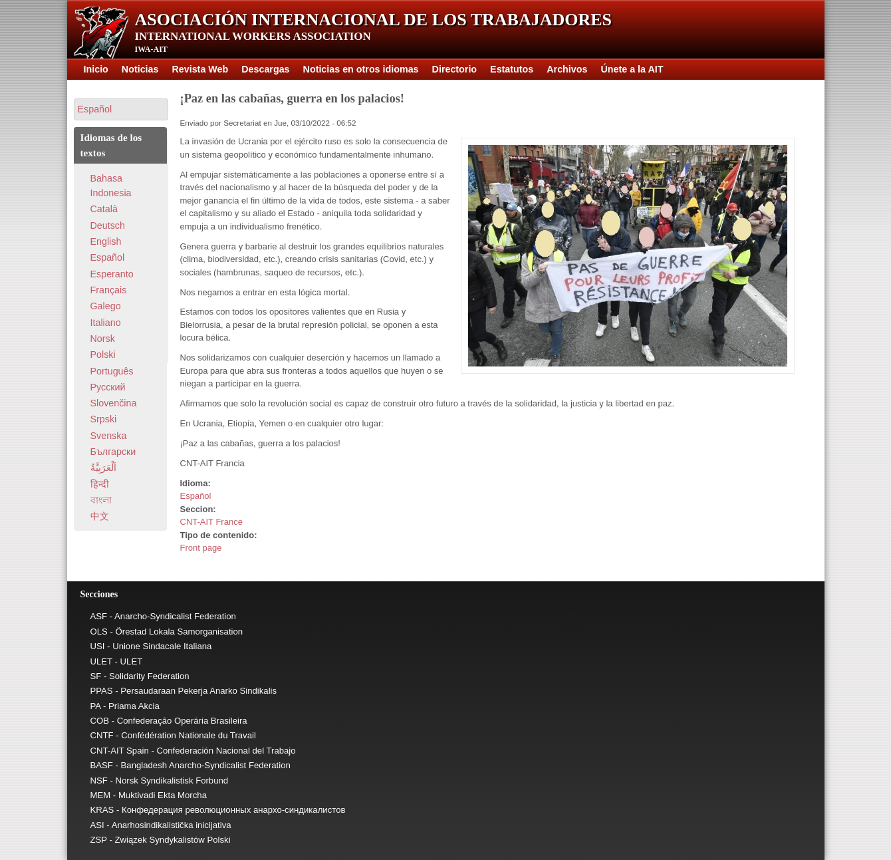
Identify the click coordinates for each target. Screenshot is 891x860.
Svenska (108, 435)
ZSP (98, 840)
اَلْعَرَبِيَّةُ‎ (103, 467)
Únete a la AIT (631, 69)
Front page (201, 548)
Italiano (105, 322)
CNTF (102, 735)
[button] (121, 109)
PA (95, 706)
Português (112, 371)
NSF (99, 781)
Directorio (454, 69)
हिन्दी (99, 484)
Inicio (96, 69)
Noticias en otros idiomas (361, 69)
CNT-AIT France (211, 522)
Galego (105, 306)
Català (104, 209)
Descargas (265, 69)
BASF (101, 765)
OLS (99, 632)
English (106, 241)
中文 (99, 516)
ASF (99, 616)
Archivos (567, 69)
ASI (97, 825)
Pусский (108, 387)
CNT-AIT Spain (119, 751)
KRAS (102, 810)
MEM (100, 795)
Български (113, 451)
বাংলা (101, 500)
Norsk (102, 338)
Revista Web (200, 69)
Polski (103, 354)
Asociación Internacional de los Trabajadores (373, 19)
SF (96, 676)
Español (195, 496)
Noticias (140, 69)
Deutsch (107, 225)
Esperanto (112, 274)
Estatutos (511, 69)
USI (97, 646)
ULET (101, 661)
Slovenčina (113, 403)
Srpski (103, 419)
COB (100, 721)
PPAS (101, 691)
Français (108, 290)
